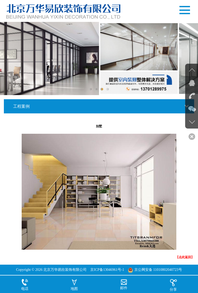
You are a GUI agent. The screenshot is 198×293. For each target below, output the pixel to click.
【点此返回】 (185, 257)
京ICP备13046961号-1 (107, 270)
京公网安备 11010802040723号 (158, 270)
